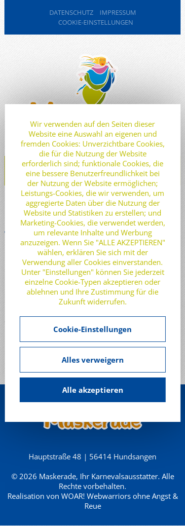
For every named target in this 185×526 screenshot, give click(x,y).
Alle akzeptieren (92, 390)
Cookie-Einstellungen (95, 22)
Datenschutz (71, 12)
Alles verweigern (93, 360)
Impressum (118, 12)
